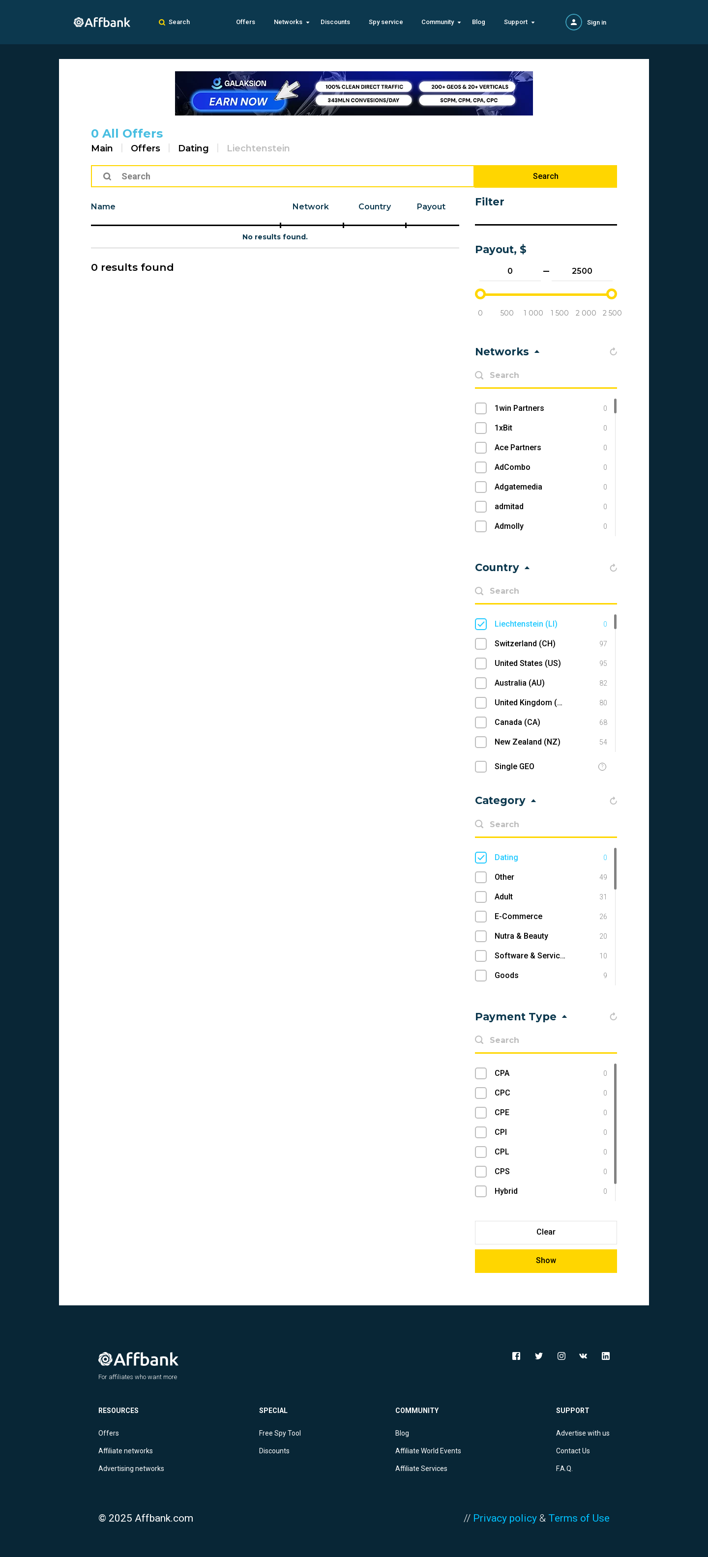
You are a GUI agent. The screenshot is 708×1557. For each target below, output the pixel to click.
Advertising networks (131, 1468)
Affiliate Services (421, 1468)
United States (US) (551, 663)
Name (103, 206)
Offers (245, 22)
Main (102, 148)
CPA (551, 1073)
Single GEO (514, 766)
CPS (551, 1172)
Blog (478, 22)
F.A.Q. (564, 1468)
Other (551, 877)
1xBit (551, 428)
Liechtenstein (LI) (551, 624)
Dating (193, 148)
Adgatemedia (551, 487)
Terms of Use (579, 1518)
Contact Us (573, 1450)
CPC (551, 1093)
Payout (431, 206)
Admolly (551, 526)
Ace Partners (551, 448)
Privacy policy (505, 1518)
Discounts (335, 22)
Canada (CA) (551, 722)
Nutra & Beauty (551, 936)
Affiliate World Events (428, 1450)
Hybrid (551, 1191)
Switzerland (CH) (551, 644)
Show (546, 1260)
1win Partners (551, 408)
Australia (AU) (551, 683)
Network (311, 206)
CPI (551, 1132)
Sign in (596, 22)
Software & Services (551, 956)
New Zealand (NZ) (551, 742)
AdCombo (551, 467)
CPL (551, 1152)
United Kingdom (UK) (551, 703)
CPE (551, 1113)
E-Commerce (551, 916)
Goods (551, 975)
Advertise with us (583, 1433)
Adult (551, 897)
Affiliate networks (125, 1450)
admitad (551, 507)
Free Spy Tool (280, 1433)
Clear (546, 1232)
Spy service (386, 22)
